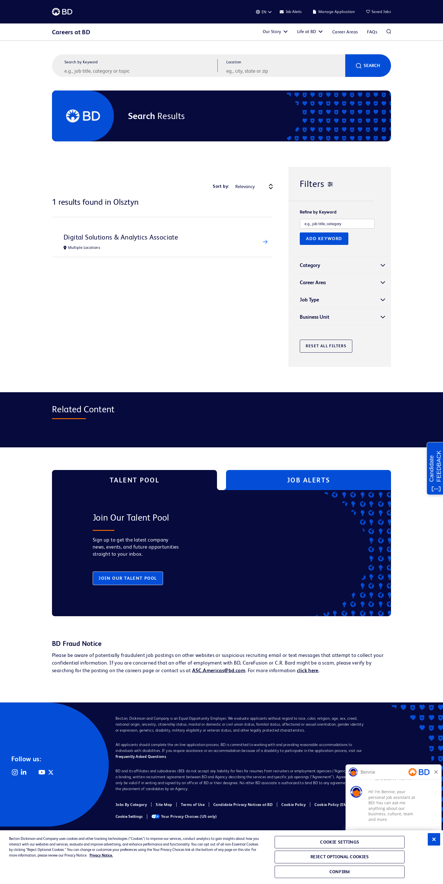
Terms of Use (193, 804)
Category (310, 265)
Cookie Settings (129, 816)
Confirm (339, 871)
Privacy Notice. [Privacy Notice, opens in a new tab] (101, 855)
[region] (221, 857)
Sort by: (221, 186)
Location (233, 62)
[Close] (434, 839)
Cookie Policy (293, 804)
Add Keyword (324, 238)
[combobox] (285, 70)
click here (307, 670)
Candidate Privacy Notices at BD (243, 804)
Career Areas (345, 32)
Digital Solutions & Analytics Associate (121, 237)
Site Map (164, 804)
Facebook (32, 772)
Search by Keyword (81, 62)
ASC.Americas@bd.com (218, 670)
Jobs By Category (131, 804)
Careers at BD (71, 32)
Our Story (272, 31)
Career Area (313, 282)
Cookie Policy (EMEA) (334, 804)
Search (372, 65)
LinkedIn (23, 772)
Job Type (309, 300)
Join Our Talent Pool (128, 578)
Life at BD (306, 31)
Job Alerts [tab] (308, 480)
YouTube (41, 772)
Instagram (14, 772)
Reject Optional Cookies (339, 856)
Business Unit (314, 317)
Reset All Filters (326, 346)
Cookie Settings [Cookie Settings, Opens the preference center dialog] (339, 842)
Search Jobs (388, 32)
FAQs (372, 32)
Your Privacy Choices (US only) (184, 816)
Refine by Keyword (318, 212)
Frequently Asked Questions (141, 756)
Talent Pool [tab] (135, 480)
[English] (264, 12)
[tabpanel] (209, 553)
